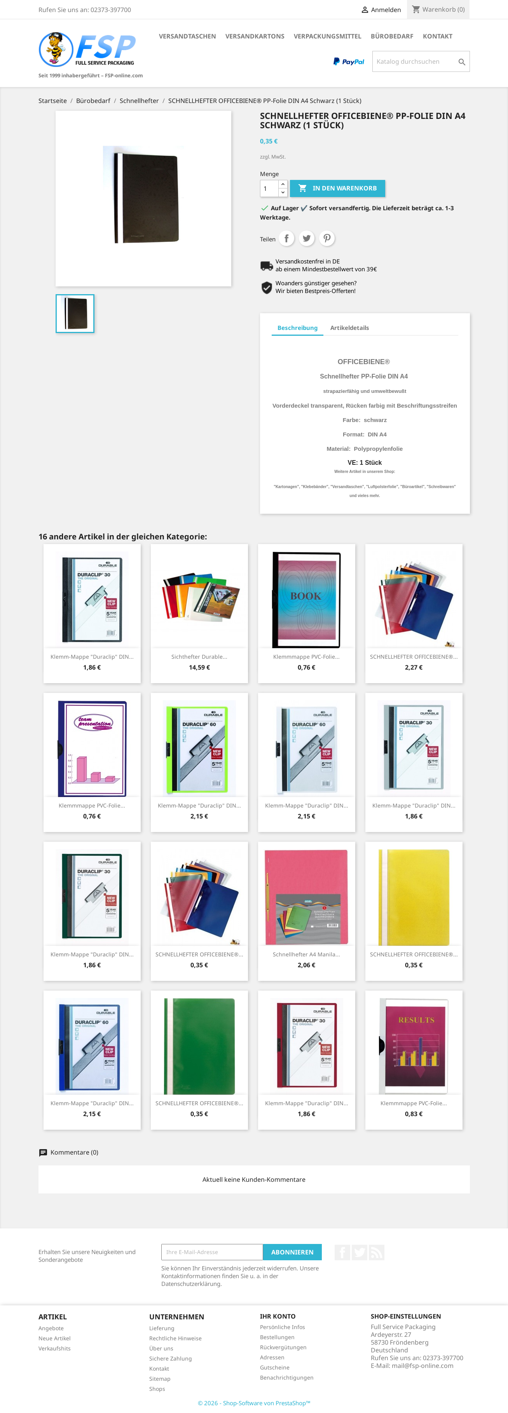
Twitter (359, 1252)
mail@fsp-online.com (423, 1365)
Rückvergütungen (283, 1347)
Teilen (286, 238)
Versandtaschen (187, 36)
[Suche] (421, 61)
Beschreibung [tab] (298, 327)
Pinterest (327, 238)
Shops (157, 1388)
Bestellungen (277, 1337)
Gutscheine (275, 1367)
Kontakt (437, 36)
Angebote (51, 1328)
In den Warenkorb (337, 188)
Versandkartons (255, 36)
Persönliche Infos (282, 1327)
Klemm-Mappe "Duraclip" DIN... (92, 656)
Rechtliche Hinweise (175, 1338)
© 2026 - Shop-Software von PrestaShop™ (254, 1403)
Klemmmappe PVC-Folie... (306, 656)
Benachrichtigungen (287, 1377)
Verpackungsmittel (327, 36)
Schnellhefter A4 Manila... (306, 954)
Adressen (272, 1357)
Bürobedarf (392, 36)
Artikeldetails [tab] (349, 327)
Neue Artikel (54, 1338)
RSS (376, 1252)
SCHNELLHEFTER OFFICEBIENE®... (414, 656)
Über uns (161, 1348)
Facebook (342, 1252)
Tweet (306, 238)
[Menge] (269, 188)
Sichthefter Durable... (199, 656)
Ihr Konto (278, 1316)
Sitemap (160, 1378)
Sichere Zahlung (170, 1358)
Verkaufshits (54, 1348)
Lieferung (162, 1328)
